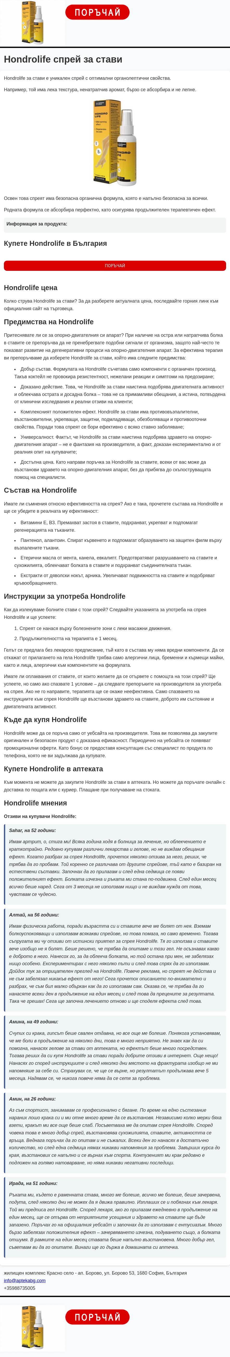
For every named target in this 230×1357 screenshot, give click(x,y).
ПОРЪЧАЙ (115, 265)
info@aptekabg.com (25, 1280)
